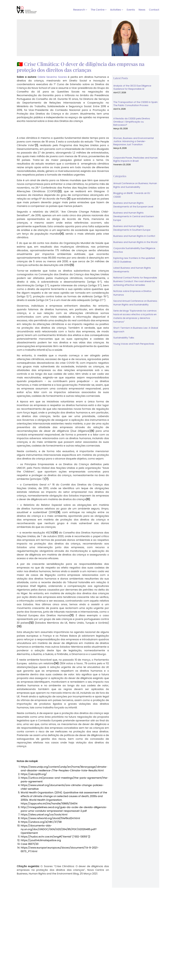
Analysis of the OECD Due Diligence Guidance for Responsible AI (132, 87)
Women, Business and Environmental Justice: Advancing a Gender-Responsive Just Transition (133, 141)
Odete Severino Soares (52, 77)
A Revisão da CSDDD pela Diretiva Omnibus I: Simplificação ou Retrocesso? (131, 121)
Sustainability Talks (123, 337)
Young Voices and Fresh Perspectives (133, 343)
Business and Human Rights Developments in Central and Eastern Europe (133, 216)
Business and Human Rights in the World (135, 242)
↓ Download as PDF (29, 881)
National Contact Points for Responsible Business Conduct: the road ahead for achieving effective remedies (135, 281)
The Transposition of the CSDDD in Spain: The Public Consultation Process (135, 104)
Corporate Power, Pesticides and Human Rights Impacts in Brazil (135, 159)
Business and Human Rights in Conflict (134, 236)
